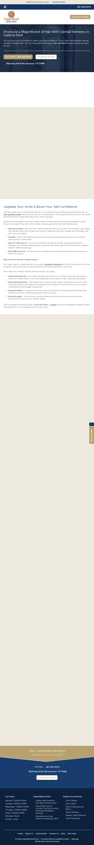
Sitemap (75, 839)
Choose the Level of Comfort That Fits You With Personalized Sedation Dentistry (47, 809)
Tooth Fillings (71, 801)
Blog (63, 834)
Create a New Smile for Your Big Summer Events (46, 802)
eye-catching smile (12, 214)
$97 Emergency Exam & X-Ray (37, 2)
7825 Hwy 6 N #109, (25, 63)
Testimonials (41, 834)
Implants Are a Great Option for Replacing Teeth (47, 817)
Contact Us (54, 834)
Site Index (72, 834)
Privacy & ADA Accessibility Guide (55, 839)
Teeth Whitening (73, 818)
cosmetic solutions (53, 264)
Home (20, 834)
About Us (29, 834)
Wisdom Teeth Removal (76, 815)
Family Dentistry (72, 812)
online (53, 305)
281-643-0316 (60, 43)
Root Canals (71, 804)
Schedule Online (58, 2)
